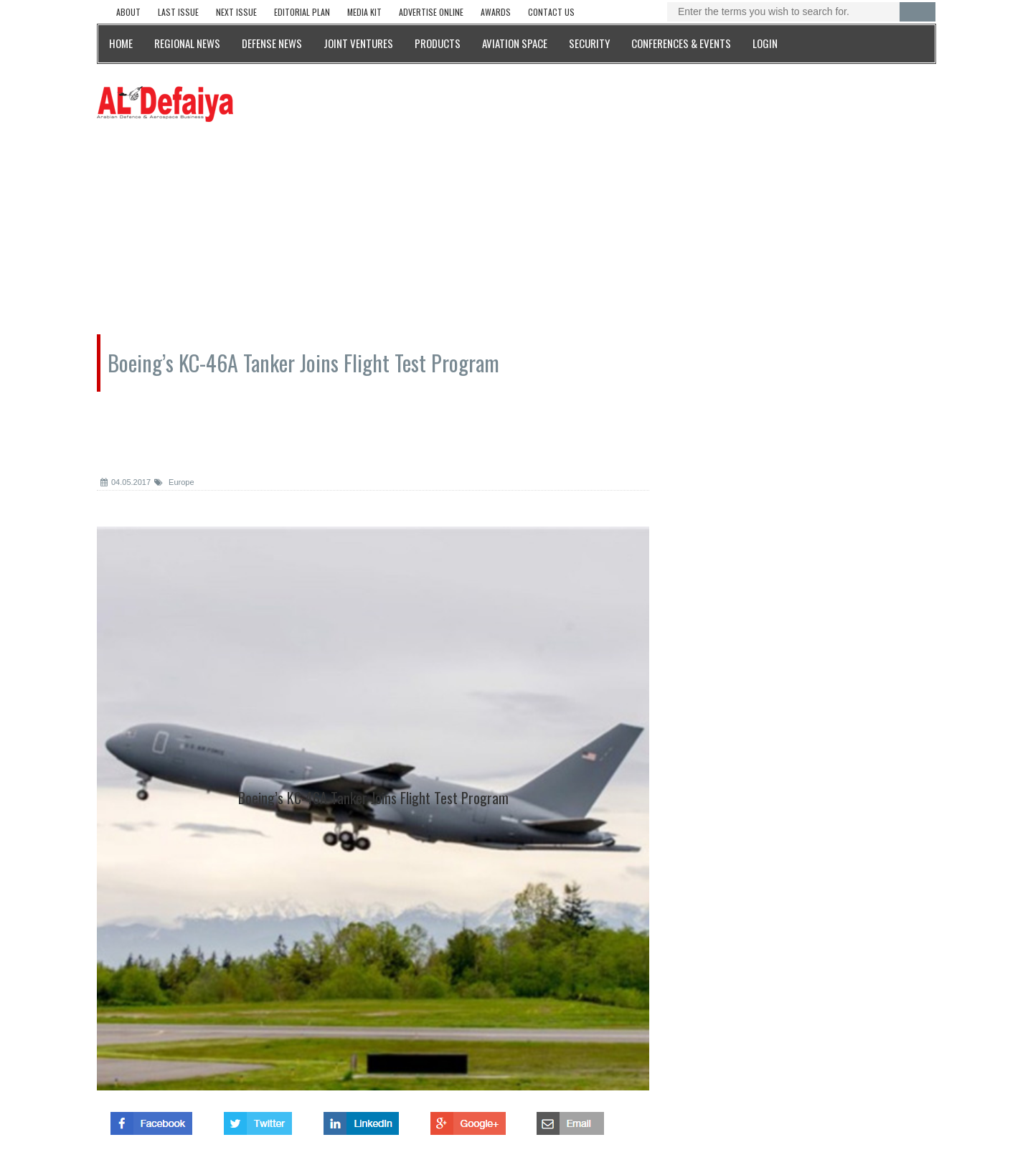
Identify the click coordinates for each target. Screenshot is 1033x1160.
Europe (174, 482)
